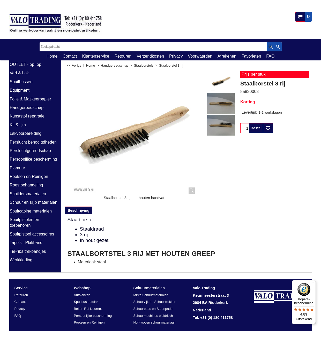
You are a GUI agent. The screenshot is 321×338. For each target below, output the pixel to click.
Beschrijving (78, 210)
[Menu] (313, 283)
